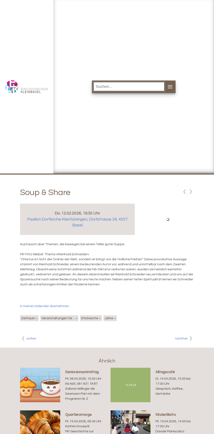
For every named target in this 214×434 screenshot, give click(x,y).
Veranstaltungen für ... (58, 318)
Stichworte (89, 318)
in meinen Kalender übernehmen (44, 306)
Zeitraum (28, 318)
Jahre (108, 318)
